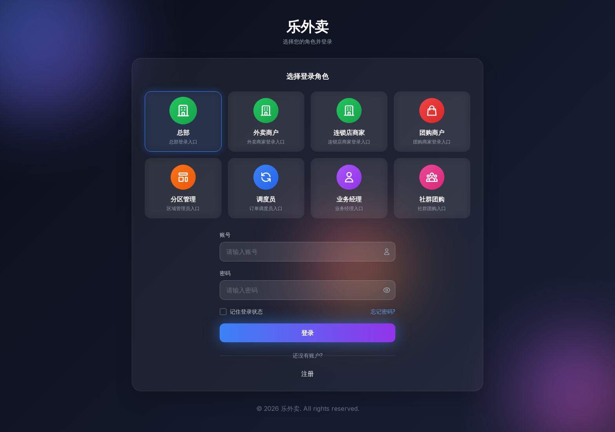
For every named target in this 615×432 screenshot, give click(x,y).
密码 (225, 273)
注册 (307, 374)
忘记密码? (383, 311)
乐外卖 (307, 26)
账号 (225, 234)
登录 (307, 333)
